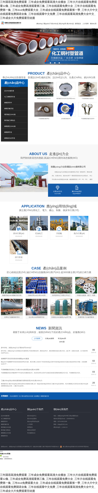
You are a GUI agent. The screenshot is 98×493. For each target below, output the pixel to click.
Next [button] (92, 47)
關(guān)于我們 (47, 26)
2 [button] (50, 62)
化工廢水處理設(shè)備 (26, 396)
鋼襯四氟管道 (8, 108)
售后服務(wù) (31, 433)
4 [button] (59, 62)
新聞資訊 (78, 23)
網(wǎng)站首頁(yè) (39, 26)
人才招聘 (85, 23)
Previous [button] (5, 47)
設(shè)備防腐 (9, 91)
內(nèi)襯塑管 (14, 396)
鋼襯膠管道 (8, 132)
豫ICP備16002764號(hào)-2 (50, 446)
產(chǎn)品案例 (70, 26)
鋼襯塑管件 (8, 102)
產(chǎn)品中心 (55, 26)
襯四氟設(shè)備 (9, 114)
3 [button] (54, 62)
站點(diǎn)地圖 (37, 446)
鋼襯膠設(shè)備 (9, 126)
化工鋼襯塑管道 (9, 97)
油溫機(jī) (37, 396)
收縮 (1, 451)
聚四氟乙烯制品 (9, 120)
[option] (49, 47)
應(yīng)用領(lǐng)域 (62, 26)
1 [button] (46, 62)
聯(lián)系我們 (93, 26)
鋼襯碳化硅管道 (9, 138)
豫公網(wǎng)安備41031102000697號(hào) (76, 446)
